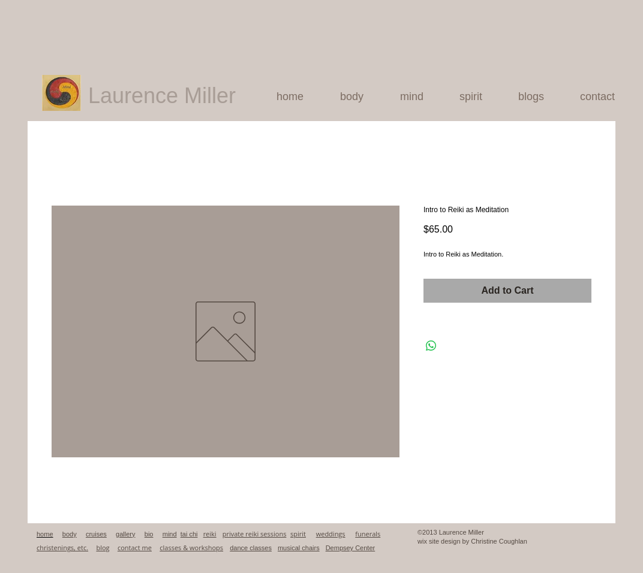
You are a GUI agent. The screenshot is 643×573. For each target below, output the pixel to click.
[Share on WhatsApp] (431, 346)
